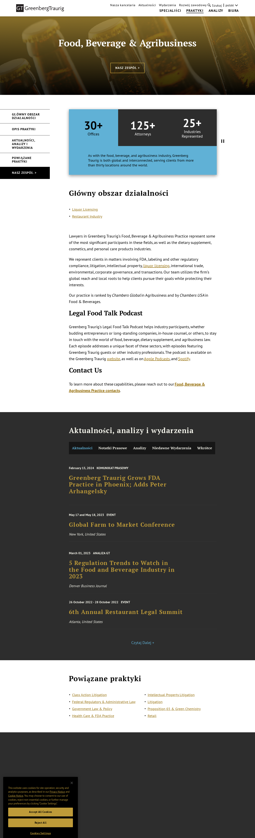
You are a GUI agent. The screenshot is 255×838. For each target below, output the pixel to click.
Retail (152, 719)
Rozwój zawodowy (193, 5)
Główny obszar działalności (26, 116)
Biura (233, 11)
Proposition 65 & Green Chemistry (174, 712)
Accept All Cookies (40, 821)
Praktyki (195, 11)
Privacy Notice (57, 800)
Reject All (41, 832)
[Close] (72, 792)
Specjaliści (170, 11)
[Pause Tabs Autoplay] (222, 141)
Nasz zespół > (127, 68)
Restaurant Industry (87, 220)
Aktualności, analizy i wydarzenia (23, 144)
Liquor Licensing (85, 213)
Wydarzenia (167, 5)
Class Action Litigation (89, 698)
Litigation (155, 705)
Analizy (216, 11)
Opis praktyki (24, 129)
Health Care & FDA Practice (93, 719)
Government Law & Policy (92, 712)
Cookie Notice (15, 804)
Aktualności (147, 5)
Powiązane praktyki (21, 160)
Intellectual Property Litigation (171, 698)
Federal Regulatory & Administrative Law (103, 705)
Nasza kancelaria (122, 5)
